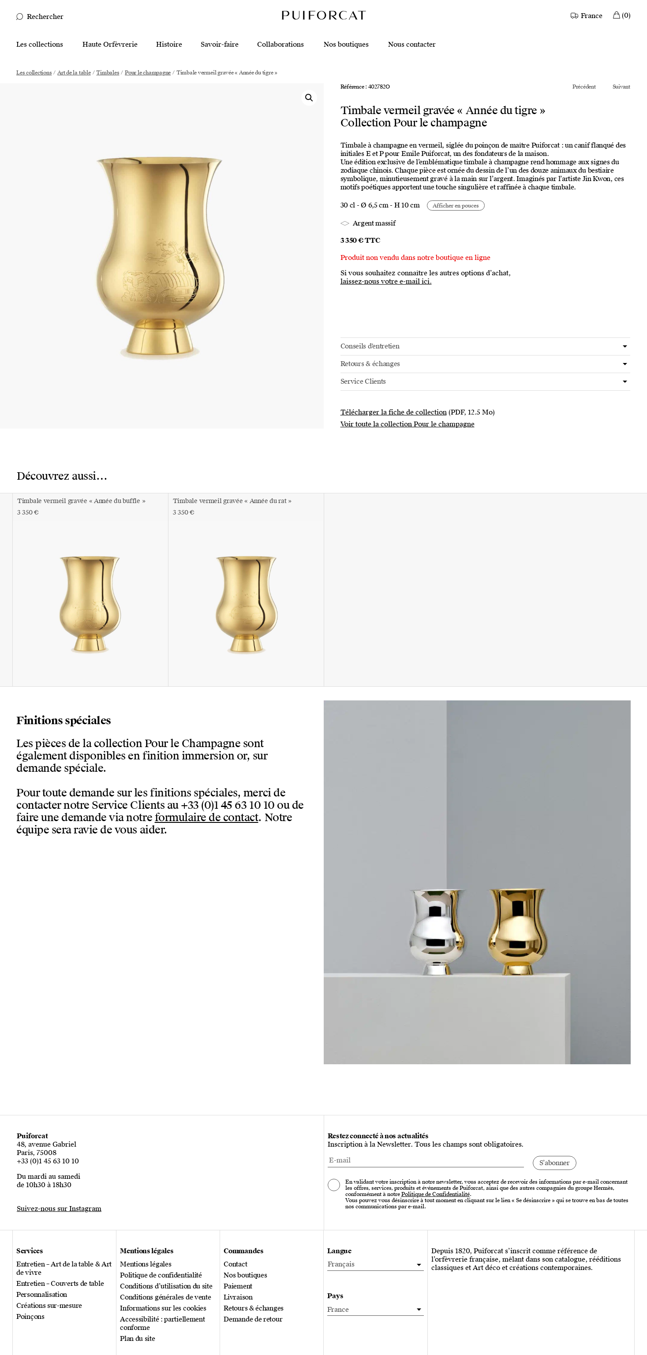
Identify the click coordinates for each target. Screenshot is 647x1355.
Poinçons (30, 1317)
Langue (339, 1251)
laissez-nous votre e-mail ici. (386, 282)
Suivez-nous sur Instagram (59, 1208)
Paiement (238, 1286)
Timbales (107, 72)
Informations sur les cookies (163, 1308)
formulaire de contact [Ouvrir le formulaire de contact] (206, 817)
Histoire (169, 45)
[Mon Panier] (622, 15)
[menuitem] (375, 1264)
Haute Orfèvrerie (110, 45)
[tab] (485, 346)
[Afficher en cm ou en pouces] (456, 205)
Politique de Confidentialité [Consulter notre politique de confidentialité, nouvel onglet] (435, 1194)
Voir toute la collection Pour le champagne (407, 424)
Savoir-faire (220, 45)
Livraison (238, 1297)
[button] (309, 98)
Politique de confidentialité (161, 1275)
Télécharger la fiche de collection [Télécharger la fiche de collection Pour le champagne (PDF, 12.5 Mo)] (393, 412)
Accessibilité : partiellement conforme (162, 1323)
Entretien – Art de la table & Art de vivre (64, 1268)
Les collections (39, 45)
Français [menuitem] (341, 1264)
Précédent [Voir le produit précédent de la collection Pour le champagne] (584, 86)
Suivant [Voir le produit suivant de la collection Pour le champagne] (621, 86)
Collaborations (280, 45)
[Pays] (375, 1310)
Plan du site (137, 1339)
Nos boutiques (346, 45)
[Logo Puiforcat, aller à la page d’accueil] (324, 14)
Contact (235, 1264)
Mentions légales (145, 1264)
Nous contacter (412, 45)
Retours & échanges (254, 1308)
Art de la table (73, 72)
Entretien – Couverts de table (60, 1284)
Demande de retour (253, 1319)
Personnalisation (41, 1295)
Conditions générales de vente (165, 1297)
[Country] (587, 14)
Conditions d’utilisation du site (166, 1286)
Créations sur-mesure (49, 1306)
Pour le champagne (148, 72)
